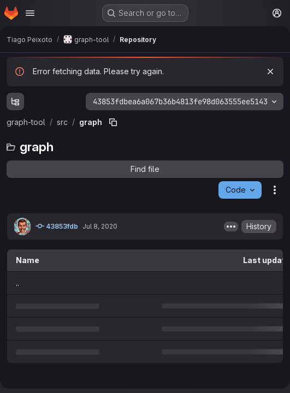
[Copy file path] (113, 122)
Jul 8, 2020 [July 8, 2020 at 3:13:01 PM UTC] (99, 226)
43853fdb (56, 226)
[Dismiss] (270, 71)
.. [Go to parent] (17, 283)
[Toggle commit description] (231, 226)
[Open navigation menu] (30, 13)
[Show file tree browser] (15, 101)
